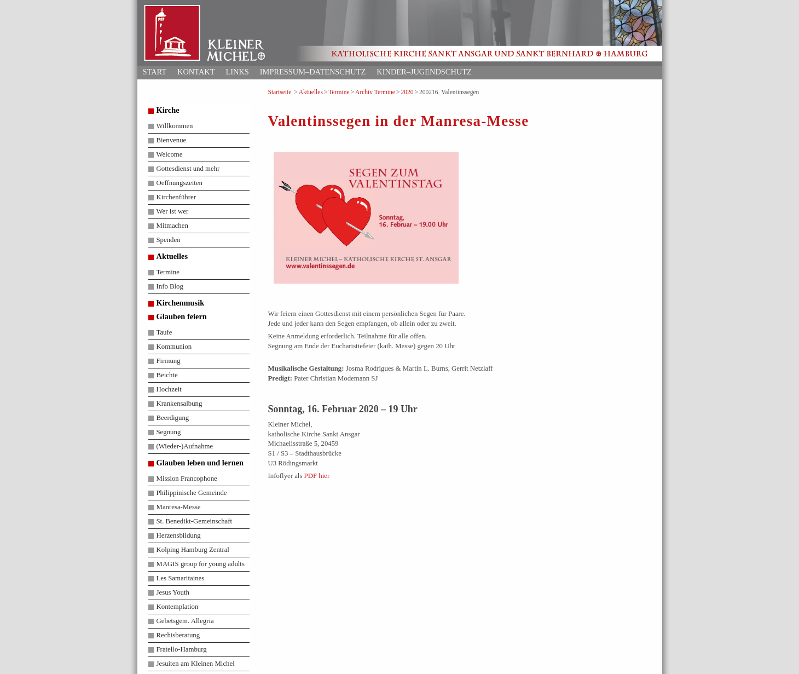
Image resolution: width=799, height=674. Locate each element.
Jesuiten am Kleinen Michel (196, 663)
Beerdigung (173, 418)
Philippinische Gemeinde (192, 493)
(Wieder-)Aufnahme (185, 446)
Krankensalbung (179, 403)
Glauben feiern (182, 316)
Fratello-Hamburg (182, 649)
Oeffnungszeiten (179, 183)
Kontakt (196, 71)
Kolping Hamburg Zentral (193, 550)
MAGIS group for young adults (201, 564)
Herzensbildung (179, 535)
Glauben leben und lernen (200, 462)
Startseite (280, 92)
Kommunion (174, 346)
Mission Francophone (187, 478)
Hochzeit (169, 389)
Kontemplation (178, 606)
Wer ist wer (173, 211)
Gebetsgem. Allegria (185, 621)
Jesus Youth (173, 592)
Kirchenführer (176, 197)
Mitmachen (172, 225)
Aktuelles (311, 92)
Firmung (169, 361)
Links (236, 71)
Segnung (169, 432)
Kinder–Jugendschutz (424, 71)
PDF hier (317, 476)
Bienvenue (172, 140)
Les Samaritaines (181, 578)
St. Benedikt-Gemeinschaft (195, 521)
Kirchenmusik (181, 302)
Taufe (164, 332)
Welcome (170, 154)
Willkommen (175, 126)
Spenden (169, 240)
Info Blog (170, 286)
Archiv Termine (375, 92)
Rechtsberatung (178, 635)
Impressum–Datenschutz (313, 71)
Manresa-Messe (179, 507)
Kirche (168, 110)
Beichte (167, 375)
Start (155, 71)
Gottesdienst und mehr (188, 168)
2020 (407, 92)
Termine (338, 92)
